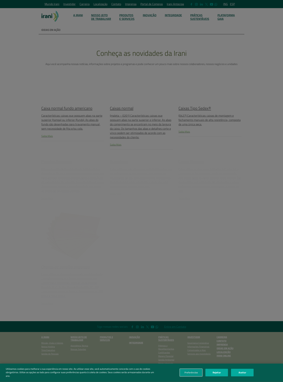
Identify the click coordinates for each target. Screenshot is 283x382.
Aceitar (242, 373)
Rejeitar (217, 373)
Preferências (191, 373)
